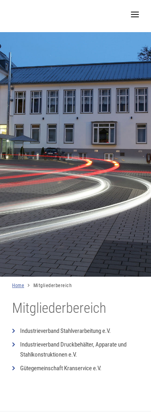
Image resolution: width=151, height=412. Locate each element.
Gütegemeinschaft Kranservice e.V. (60, 368)
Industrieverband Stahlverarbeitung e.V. (65, 330)
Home (18, 285)
